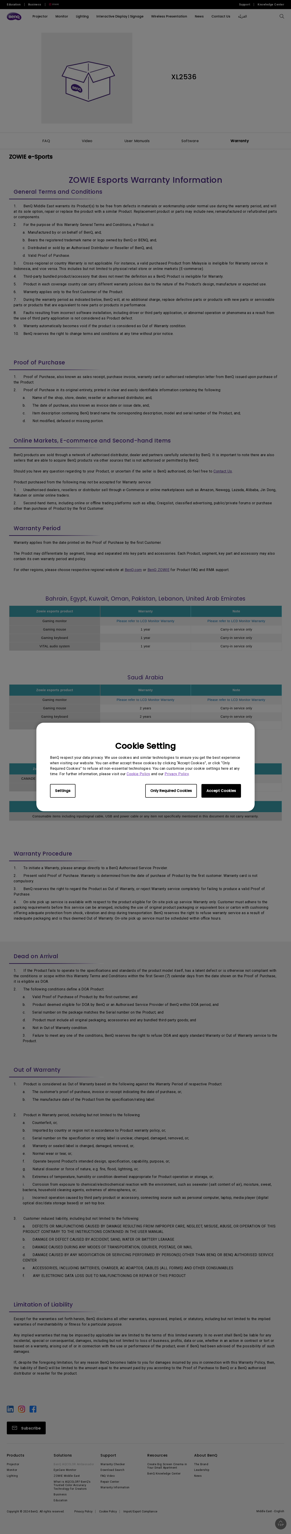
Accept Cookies (221, 790)
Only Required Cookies (171, 790)
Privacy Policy (177, 774)
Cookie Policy (138, 774)
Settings (62, 790)
